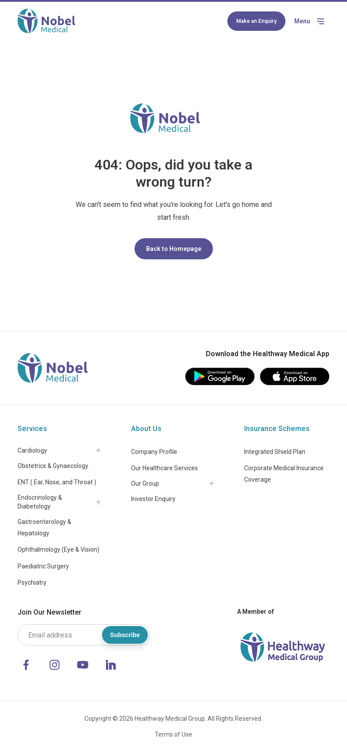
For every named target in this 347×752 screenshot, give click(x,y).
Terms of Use (173, 734)
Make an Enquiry (256, 21)
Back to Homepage (173, 248)
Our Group (145, 483)
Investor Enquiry (153, 498)
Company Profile (154, 451)
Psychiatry (32, 582)
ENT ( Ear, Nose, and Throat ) (57, 482)
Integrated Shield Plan (274, 451)
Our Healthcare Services (164, 468)
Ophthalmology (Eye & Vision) (58, 549)
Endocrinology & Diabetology (40, 502)
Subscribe (125, 634)
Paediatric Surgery (43, 566)
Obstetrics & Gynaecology (53, 465)
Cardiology (32, 450)
